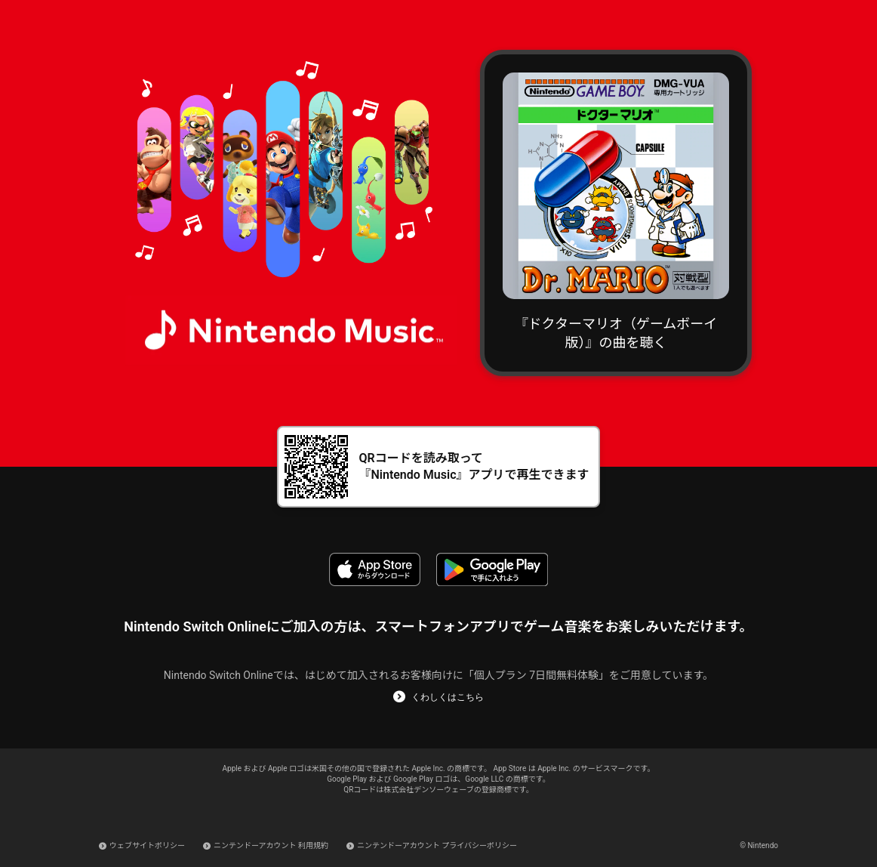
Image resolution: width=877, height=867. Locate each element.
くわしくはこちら (447, 697)
